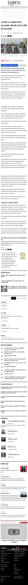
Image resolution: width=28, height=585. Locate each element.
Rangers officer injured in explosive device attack (13, 275)
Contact (2, 551)
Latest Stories (6, 384)
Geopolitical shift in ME (10, 366)
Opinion (4, 418)
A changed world (8, 373)
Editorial (4, 463)
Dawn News (16, 573)
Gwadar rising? (4, 505)
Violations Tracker (13, 8)
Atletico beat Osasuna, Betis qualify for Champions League (13, 406)
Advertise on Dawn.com (19, 555)
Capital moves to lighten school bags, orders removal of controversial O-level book (14, 392)
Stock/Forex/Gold (4, 566)
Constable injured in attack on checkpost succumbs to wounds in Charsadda (14, 387)
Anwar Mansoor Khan (12, 449)
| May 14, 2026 (14, 5)
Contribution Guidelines (6, 553)
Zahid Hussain (11, 457)
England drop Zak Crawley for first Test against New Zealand (14, 411)
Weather (2, 568)
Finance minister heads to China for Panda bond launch (12, 402)
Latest (6, 8)
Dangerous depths (12, 439)
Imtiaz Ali (9, 33)
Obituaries (16, 560)
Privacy (2, 560)
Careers (16, 558)
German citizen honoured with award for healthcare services (13, 397)
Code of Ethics (4, 555)
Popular (24, 298)
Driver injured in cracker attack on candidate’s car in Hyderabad (17, 287)
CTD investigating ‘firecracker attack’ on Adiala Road (12, 281)
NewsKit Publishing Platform (19, 578)
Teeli (2, 581)
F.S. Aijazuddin (11, 441)
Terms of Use (3, 558)
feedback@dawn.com (6, 245)
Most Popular (6, 345)
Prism (15, 566)
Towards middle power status (16, 421)
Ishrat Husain (10, 423)
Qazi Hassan (3, 33)
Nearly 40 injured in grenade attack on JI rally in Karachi (14, 25)
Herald (2, 579)
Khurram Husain (11, 433)
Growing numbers (5, 476)
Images (15, 568)
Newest (18, 298)
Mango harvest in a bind (10, 355)
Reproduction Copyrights (19, 553)
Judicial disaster (12, 446)
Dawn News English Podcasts (8, 522)
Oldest (13, 298)
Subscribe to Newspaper (19, 551)
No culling (3, 485)
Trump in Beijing (5, 468)
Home (2, 8)
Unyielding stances (5, 493)
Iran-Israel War (21, 8)
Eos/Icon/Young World (5, 576)
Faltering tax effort (12, 431)
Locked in (3, 513)
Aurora (15, 571)
